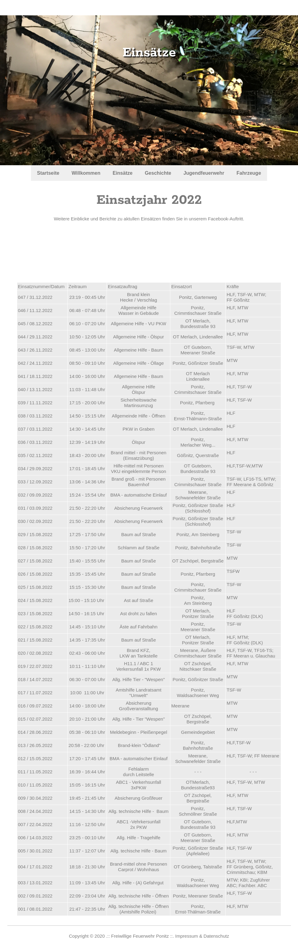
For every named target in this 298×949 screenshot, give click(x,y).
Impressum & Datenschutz (202, 936)
